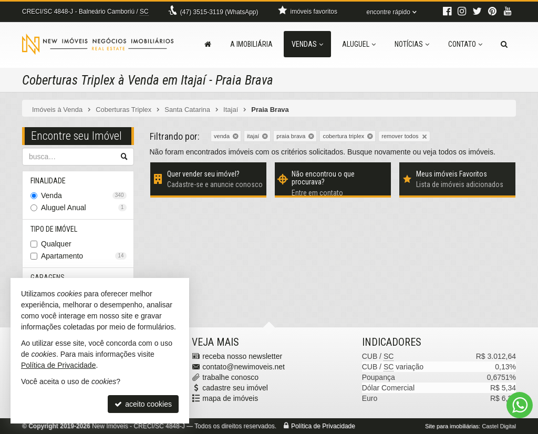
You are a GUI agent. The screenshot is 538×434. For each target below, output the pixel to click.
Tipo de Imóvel (53, 229)
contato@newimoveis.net (243, 367)
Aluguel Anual (84, 207)
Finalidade (48, 181)
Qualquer (56, 244)
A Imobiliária (251, 44)
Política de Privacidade (323, 426)
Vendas (307, 44)
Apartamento (84, 256)
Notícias (412, 44)
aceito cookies (143, 404)
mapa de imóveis (230, 398)
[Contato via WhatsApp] (519, 405)
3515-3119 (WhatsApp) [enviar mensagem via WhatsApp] (219, 12)
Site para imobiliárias (452, 426)
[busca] (504, 44)
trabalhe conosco (230, 377)
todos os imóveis (466, 152)
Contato (465, 44)
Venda (84, 195)
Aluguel (359, 44)
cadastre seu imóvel (235, 388)
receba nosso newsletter (242, 356)
